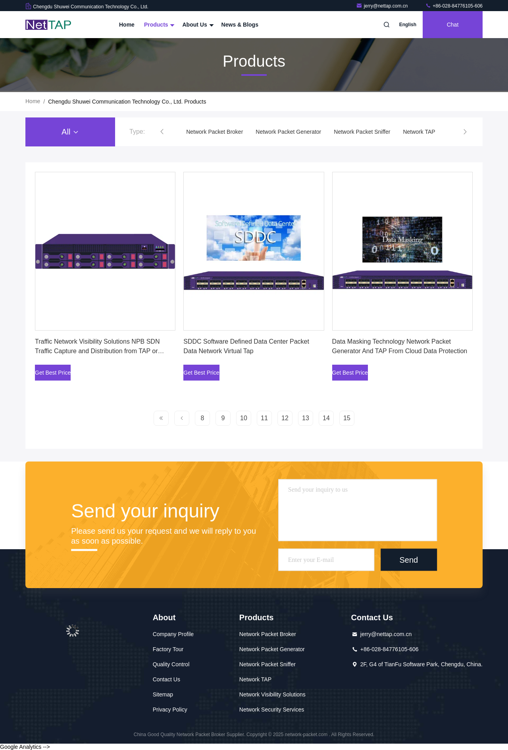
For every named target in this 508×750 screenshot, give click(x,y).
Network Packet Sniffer (362, 132)
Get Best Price (53, 372)
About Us (197, 24)
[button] (162, 132)
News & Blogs (239, 24)
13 (305, 418)
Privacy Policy (170, 709)
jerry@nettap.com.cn (382, 6)
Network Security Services (271, 709)
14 (326, 418)
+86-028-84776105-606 (454, 6)
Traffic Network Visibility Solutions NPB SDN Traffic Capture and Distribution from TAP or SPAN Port (97, 351)
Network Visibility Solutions (272, 694)
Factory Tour (168, 649)
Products (158, 24)
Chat (453, 24)
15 (346, 418)
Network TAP (419, 132)
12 (285, 418)
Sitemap (163, 694)
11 (264, 418)
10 (243, 418)
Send (408, 559)
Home (127, 24)
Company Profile (173, 634)
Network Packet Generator (288, 132)
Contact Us (166, 679)
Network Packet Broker (214, 132)
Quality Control (171, 664)
